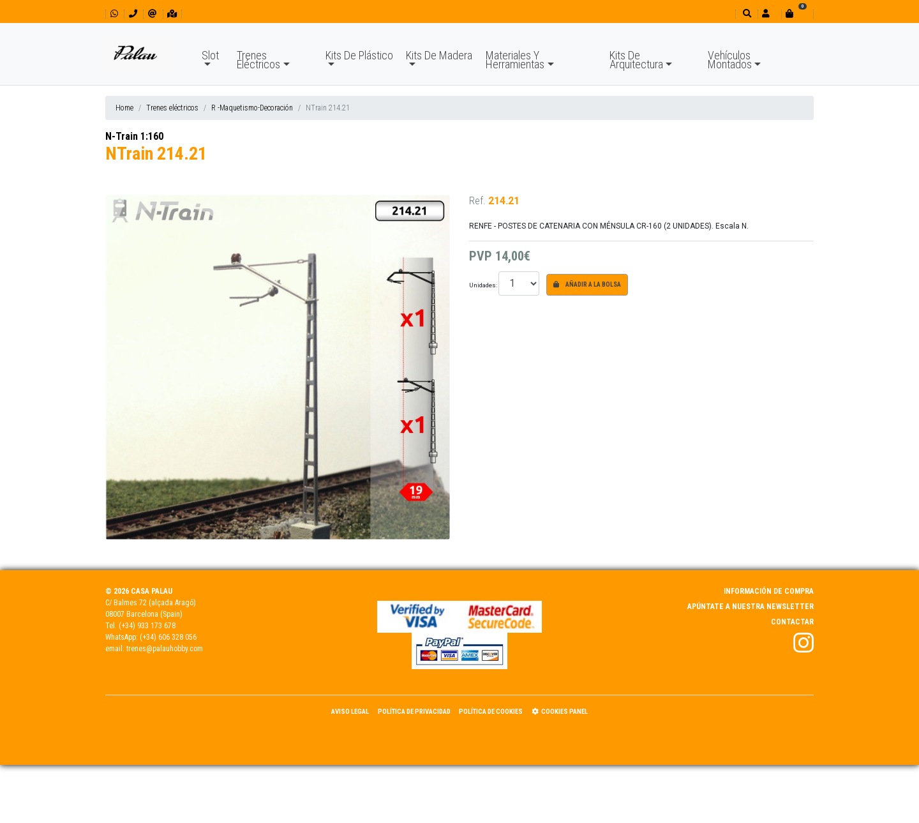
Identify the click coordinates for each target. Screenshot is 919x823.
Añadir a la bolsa (587, 284)
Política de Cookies (491, 711)
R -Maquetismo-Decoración (252, 107)
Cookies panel (560, 711)
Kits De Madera (439, 55)
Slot (210, 55)
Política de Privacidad (414, 711)
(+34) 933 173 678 (147, 625)
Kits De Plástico (359, 55)
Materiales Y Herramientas (515, 60)
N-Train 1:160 (134, 136)
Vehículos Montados (730, 60)
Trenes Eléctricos (258, 60)
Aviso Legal (350, 711)
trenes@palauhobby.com (164, 648)
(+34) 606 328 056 (168, 637)
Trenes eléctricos (172, 107)
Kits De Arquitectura (636, 60)
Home (124, 107)
